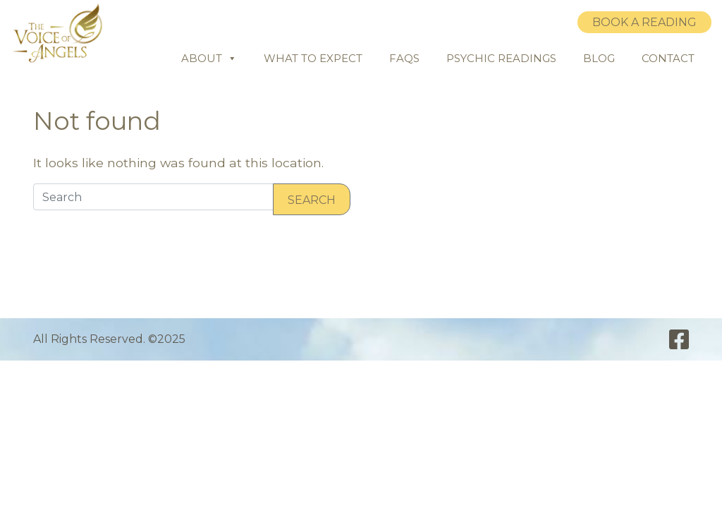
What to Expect (313, 58)
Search (312, 200)
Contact (668, 58)
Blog (599, 58)
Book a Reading (644, 22)
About (209, 58)
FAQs (404, 58)
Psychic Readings (501, 58)
